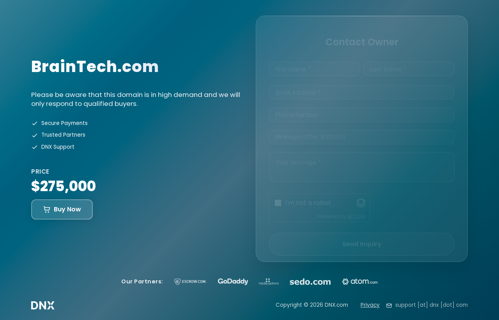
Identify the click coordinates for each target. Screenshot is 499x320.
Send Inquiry (362, 237)
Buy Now (62, 209)
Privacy (370, 305)
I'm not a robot (308, 196)
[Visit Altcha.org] (361, 196)
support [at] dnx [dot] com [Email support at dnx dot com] (431, 305)
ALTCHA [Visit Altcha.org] (356, 209)
